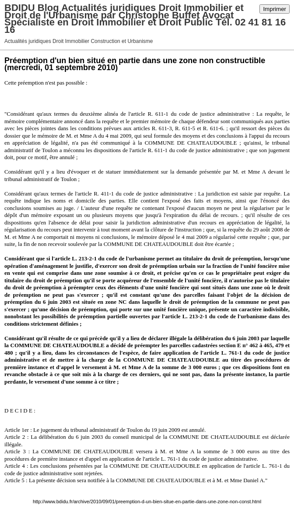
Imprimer (274, 9)
